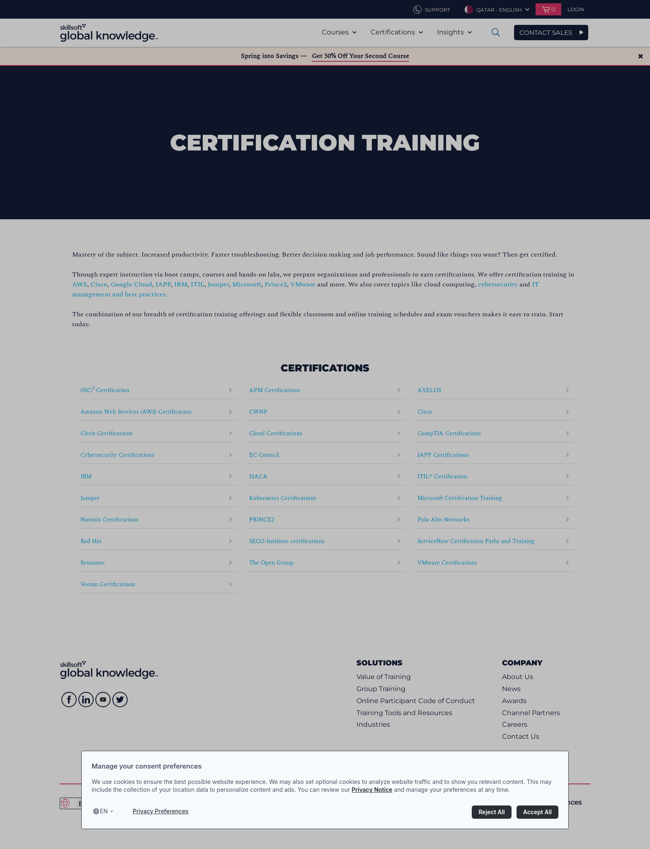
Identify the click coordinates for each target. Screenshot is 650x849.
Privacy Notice (372, 789)
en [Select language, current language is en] (103, 811)
